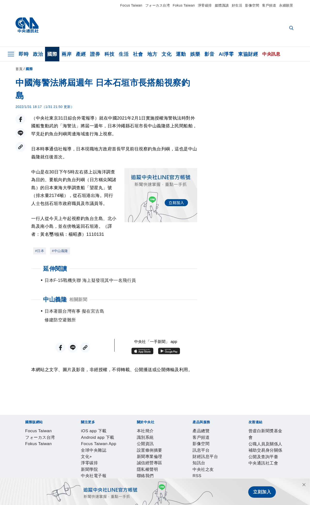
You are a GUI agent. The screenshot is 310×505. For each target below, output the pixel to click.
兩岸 (66, 54)
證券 (95, 54)
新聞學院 (180, 444)
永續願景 (286, 5)
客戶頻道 (269, 5)
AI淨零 (226, 54)
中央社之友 (139, 471)
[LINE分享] (20, 133)
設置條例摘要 (82, 458)
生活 (124, 54)
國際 (52, 54)
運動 (181, 54)
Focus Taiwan (131, 5)
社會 (138, 54)
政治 (38, 54)
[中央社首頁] (27, 26)
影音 (209, 54)
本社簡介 (24, 458)
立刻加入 (262, 491)
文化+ (147, 444)
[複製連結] (20, 147)
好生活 (237, 5)
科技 (109, 54)
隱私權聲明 (161, 458)
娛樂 (195, 54)
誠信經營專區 (136, 458)
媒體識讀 (222, 5)
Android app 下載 (60, 444)
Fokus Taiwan (184, 5)
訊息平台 (78, 471)
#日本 (39, 251)
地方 (152, 54)
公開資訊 (60, 458)
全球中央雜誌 (128, 444)
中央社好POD (230, 444)
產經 (81, 54)
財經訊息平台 (100, 471)
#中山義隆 (60, 251)
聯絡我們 (181, 458)
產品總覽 (24, 471)
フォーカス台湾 (157, 5)
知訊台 (121, 471)
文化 (166, 54)
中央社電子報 (202, 444)
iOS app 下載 (29, 444)
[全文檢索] (291, 28)
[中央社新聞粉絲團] (17, 418)
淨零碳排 (205, 5)
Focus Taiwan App (96, 444)
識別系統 (42, 458)
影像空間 (252, 5)
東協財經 (248, 54)
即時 (24, 54)
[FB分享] (20, 119)
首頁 (19, 69)
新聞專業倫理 (109, 458)
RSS (154, 471)
